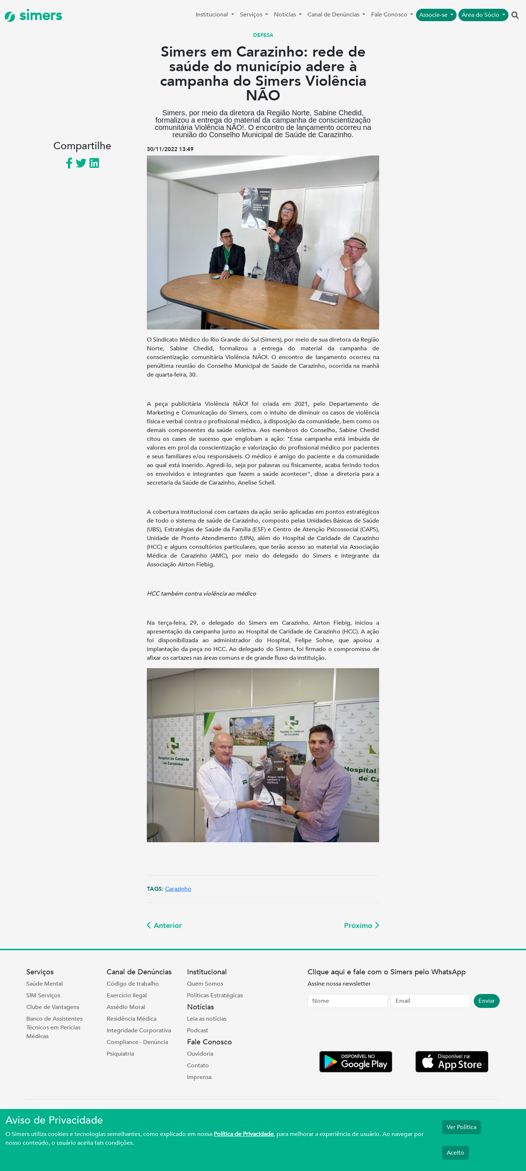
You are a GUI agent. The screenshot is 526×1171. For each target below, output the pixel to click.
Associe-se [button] (434, 15)
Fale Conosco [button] (390, 15)
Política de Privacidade (244, 1134)
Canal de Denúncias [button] (334, 15)
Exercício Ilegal (127, 995)
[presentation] (363, 1031)
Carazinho (178, 889)
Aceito (455, 1153)
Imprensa (199, 1077)
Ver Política (461, 1127)
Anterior (164, 926)
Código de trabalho (133, 984)
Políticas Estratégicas (215, 995)
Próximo (361, 926)
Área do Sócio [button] (481, 15)
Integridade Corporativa (139, 1030)
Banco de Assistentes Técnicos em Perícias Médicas (54, 1027)
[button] (515, 15)
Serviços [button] (252, 15)
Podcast (197, 1030)
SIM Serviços (43, 995)
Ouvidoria (200, 1054)
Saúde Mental (44, 984)
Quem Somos (205, 984)
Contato (198, 1066)
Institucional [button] (212, 15)
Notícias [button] (285, 15)
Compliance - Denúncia (137, 1042)
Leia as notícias (206, 1019)
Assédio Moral (126, 1007)
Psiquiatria (120, 1054)
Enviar (487, 1001)
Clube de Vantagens (52, 1007)
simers (33, 15)
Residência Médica (131, 1019)
